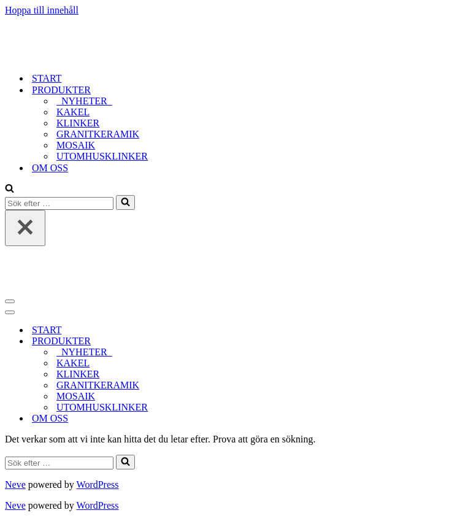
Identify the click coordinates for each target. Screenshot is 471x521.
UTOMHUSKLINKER (102, 156)
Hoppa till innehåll (41, 10)
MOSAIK (75, 145)
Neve (15, 484)
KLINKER (77, 123)
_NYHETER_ (84, 101)
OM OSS (50, 168)
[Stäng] (25, 228)
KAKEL (73, 112)
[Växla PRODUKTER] (219, 341)
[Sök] (9, 189)
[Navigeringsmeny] (10, 301)
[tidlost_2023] (81, 57)
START (46, 78)
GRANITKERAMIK (97, 134)
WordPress (98, 484)
